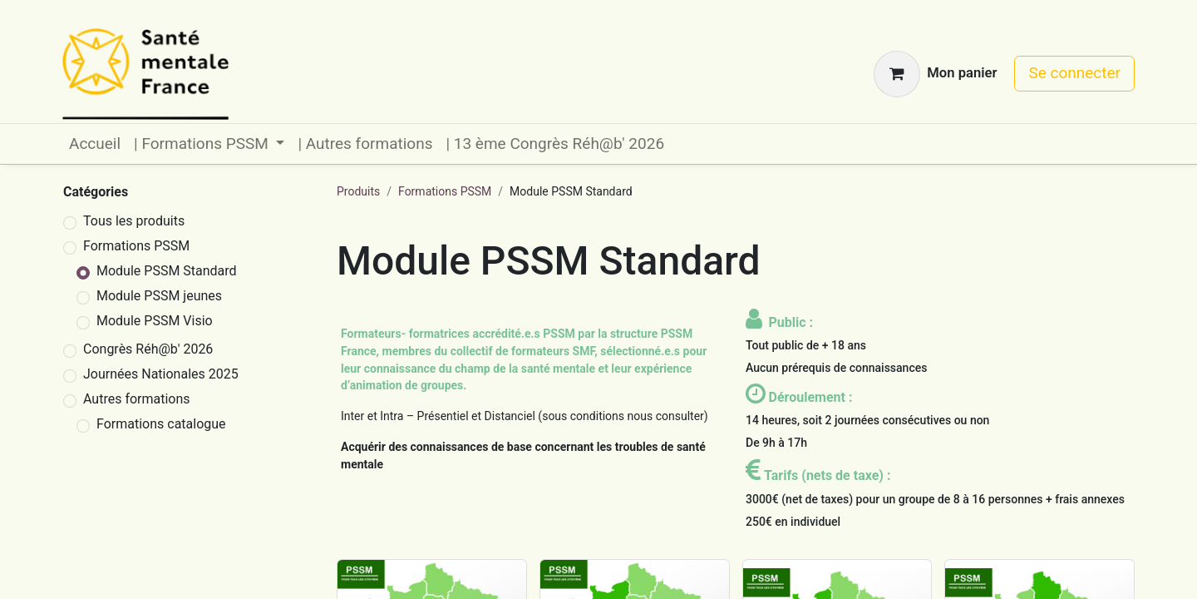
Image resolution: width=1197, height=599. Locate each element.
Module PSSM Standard (166, 271)
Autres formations (136, 399)
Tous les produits (134, 221)
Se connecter (1074, 72)
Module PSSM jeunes (159, 296)
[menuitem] (94, 144)
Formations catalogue (161, 424)
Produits (358, 191)
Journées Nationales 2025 (161, 374)
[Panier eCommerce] (935, 74)
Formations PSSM (136, 246)
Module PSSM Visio (154, 321)
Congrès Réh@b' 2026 (148, 349)
